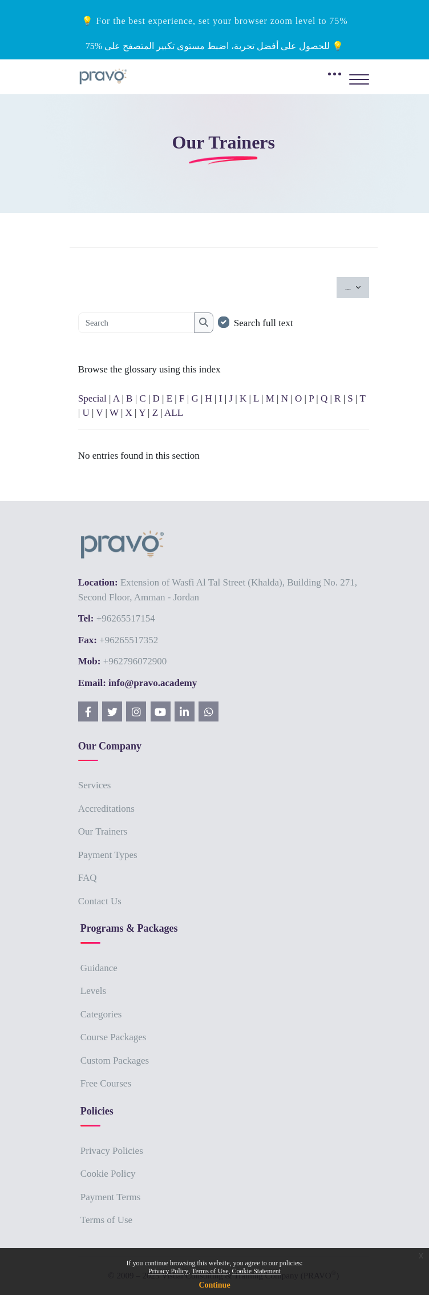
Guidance (99, 968)
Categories (101, 1014)
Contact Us (100, 901)
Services (94, 785)
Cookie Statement (256, 1271)
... (357, 286)
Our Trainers (102, 831)
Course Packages (113, 1037)
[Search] (136, 322)
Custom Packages (114, 1060)
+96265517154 (125, 618)
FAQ (87, 877)
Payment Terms (110, 1197)
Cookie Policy (108, 1173)
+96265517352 (128, 640)
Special (92, 398)
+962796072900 (135, 661)
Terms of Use (106, 1219)
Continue (214, 1285)
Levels (93, 990)
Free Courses (105, 1083)
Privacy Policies (111, 1150)
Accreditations (106, 808)
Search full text (263, 323)
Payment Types (107, 854)
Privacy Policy (168, 1271)
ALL (173, 412)
